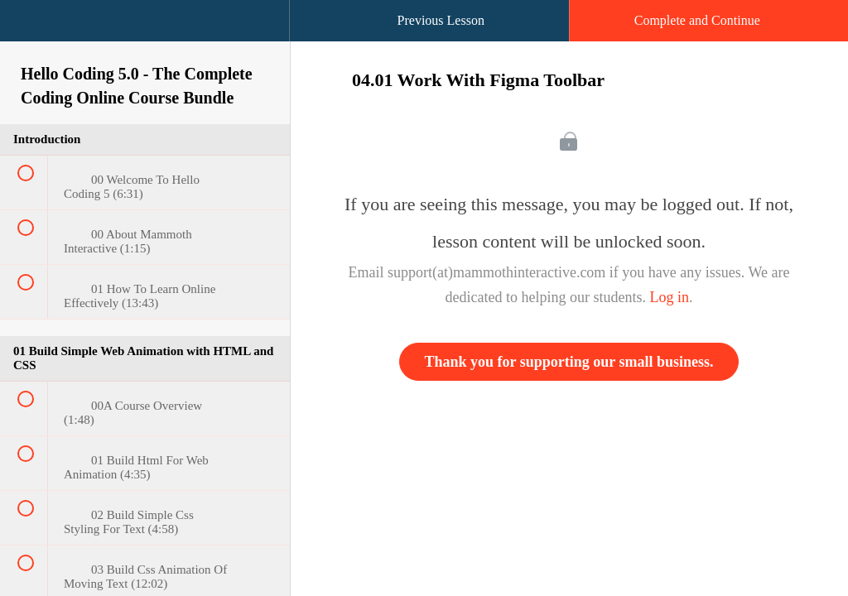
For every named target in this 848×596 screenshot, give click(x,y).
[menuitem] (145, 37)
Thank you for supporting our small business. (569, 361)
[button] (29, 29)
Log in (669, 297)
